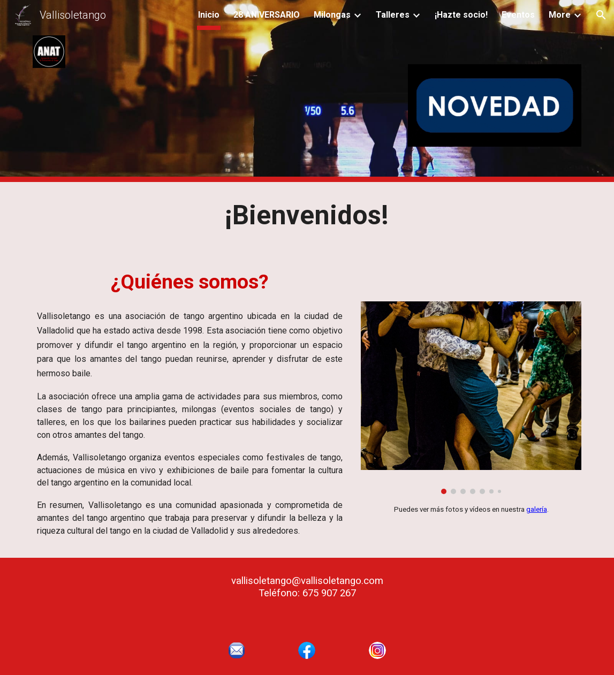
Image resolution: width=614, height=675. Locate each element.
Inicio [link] (208, 15)
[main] (306, 216)
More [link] (560, 15)
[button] (601, 15)
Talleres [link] (393, 15)
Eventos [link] (518, 15)
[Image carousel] (471, 397)
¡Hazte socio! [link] (461, 15)
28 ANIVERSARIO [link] (266, 15)
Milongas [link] (332, 15)
